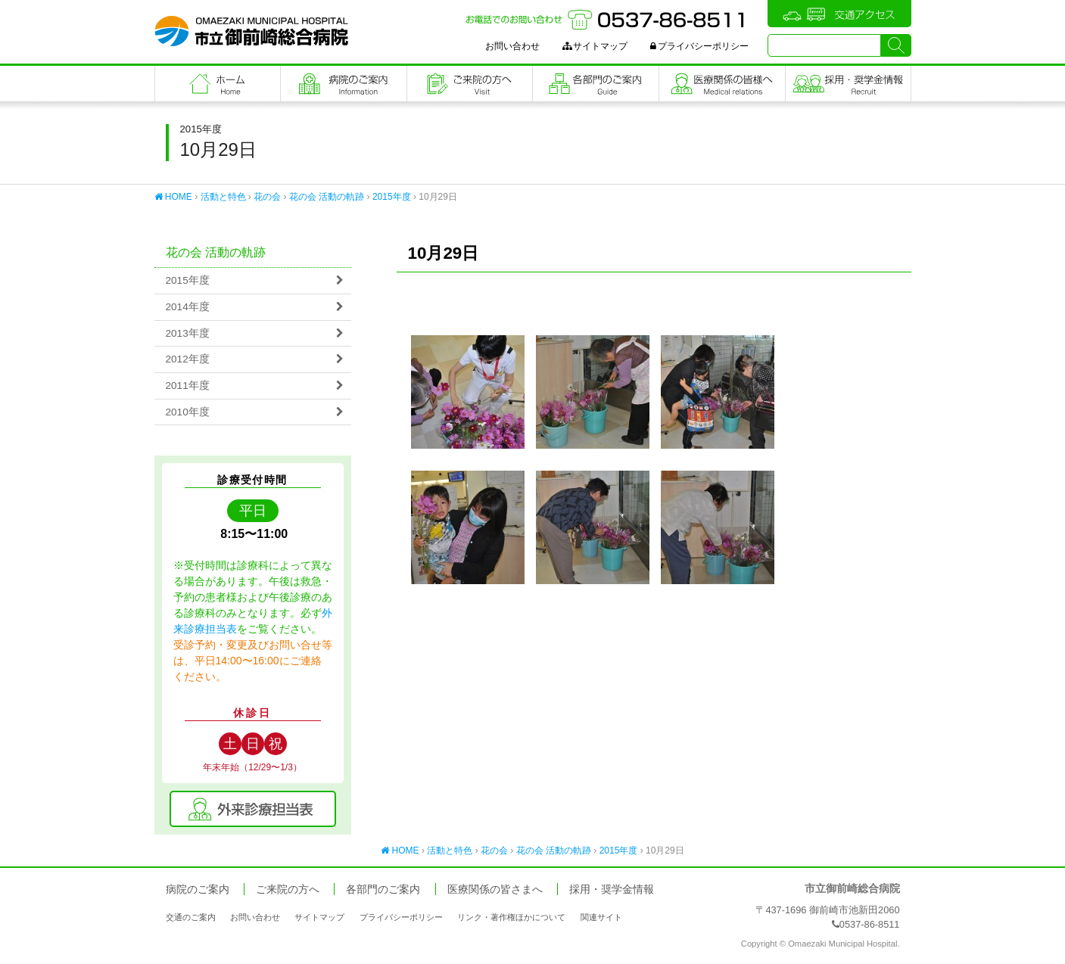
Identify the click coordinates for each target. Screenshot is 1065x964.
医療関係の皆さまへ (722, 83)
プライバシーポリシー (699, 46)
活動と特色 (223, 196)
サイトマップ (594, 46)
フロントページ (218, 83)
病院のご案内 (343, 83)
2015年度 (391, 196)
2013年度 (188, 333)
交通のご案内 (191, 917)
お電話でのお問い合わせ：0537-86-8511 (607, 19)
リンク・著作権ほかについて (511, 917)
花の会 (267, 196)
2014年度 (188, 307)
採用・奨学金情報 (611, 889)
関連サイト (601, 917)
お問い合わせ (512, 46)
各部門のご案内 (596, 83)
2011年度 (188, 385)
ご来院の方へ (470, 83)
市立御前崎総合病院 (251, 31)
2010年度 (188, 412)
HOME (173, 196)
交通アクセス (839, 13)
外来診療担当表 (253, 809)
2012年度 (188, 359)
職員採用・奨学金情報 (848, 83)
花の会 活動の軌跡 (326, 196)
